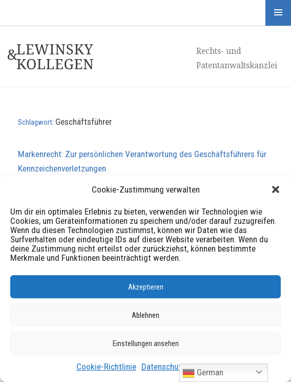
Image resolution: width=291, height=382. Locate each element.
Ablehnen (145, 315)
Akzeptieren (145, 287)
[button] (276, 189)
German (202, 373)
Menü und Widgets (278, 13)
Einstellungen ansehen (146, 343)
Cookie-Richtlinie (106, 366)
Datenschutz (163, 366)
